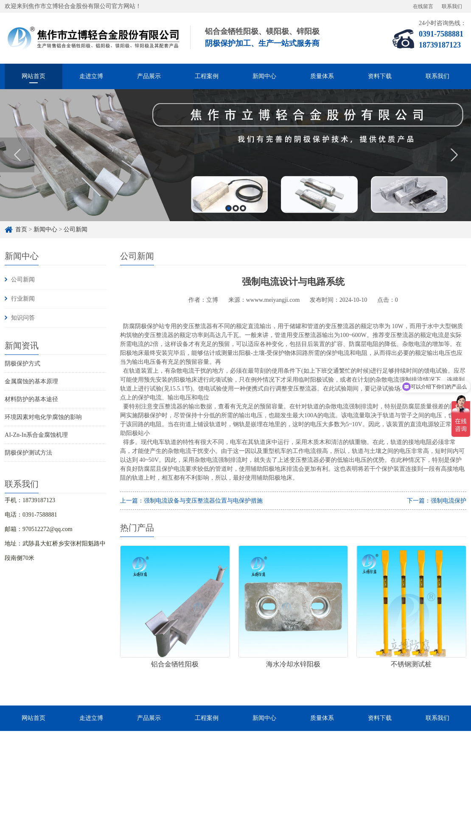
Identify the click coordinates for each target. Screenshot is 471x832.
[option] (235, 155)
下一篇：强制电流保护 (436, 501)
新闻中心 (264, 76)
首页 (21, 229)
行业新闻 (23, 298)
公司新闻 (75, 229)
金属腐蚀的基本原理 (31, 381)
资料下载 (380, 76)
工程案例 (207, 76)
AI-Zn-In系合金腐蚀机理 (36, 435)
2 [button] (235, 208)
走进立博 (91, 76)
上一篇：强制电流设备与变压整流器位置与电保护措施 (191, 501)
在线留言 (423, 6)
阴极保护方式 (22, 363)
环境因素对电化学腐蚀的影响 (43, 417)
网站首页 (33, 76)
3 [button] (242, 208)
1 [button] (228, 208)
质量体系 (322, 76)
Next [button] (454, 155)
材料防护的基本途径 (31, 399)
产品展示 (149, 76)
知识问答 (23, 318)
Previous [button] (17, 155)
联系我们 (452, 6)
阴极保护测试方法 (28, 453)
